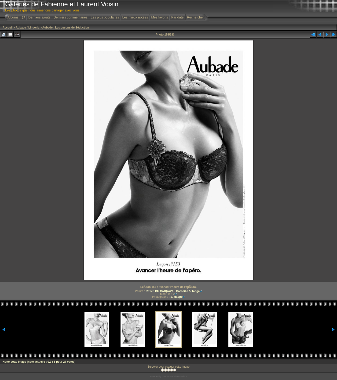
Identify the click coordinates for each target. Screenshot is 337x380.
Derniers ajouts (39, 17)
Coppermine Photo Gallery (174, 376)
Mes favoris (159, 17)
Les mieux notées (135, 17)
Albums (12, 17)
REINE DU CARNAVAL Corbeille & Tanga (173, 291)
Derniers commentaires (71, 17)
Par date (177, 17)
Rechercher (195, 17)
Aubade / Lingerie (27, 27)
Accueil (8, 27)
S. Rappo (176, 296)
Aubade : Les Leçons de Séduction (65, 27)
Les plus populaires (105, 17)
